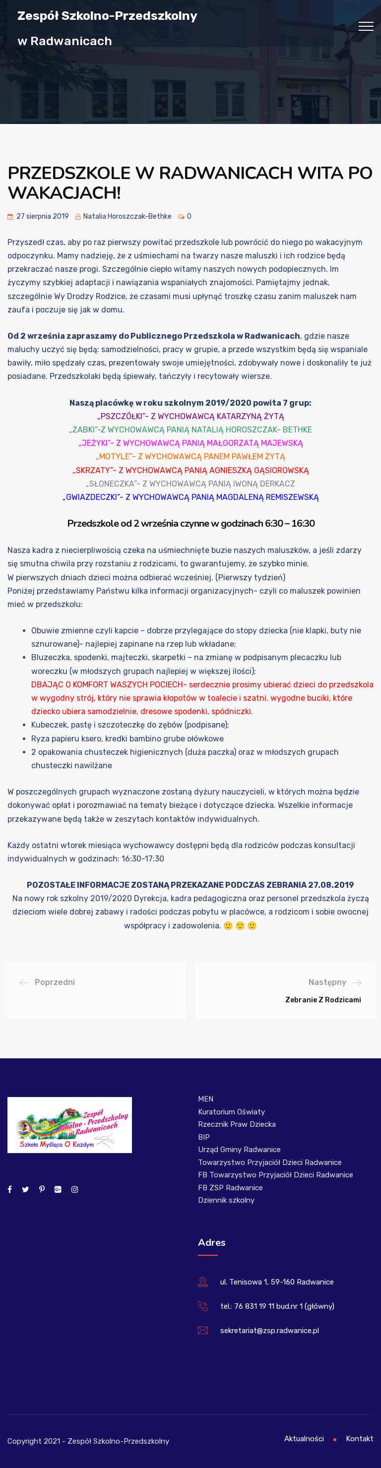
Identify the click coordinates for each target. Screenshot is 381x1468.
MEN (205, 1099)
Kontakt (360, 1438)
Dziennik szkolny (226, 1200)
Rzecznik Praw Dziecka (237, 1124)
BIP (204, 1137)
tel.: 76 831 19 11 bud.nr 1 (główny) (277, 1306)
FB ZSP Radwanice (230, 1187)
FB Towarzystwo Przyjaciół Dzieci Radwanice (275, 1174)
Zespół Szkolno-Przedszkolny (107, 15)
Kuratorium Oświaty (231, 1111)
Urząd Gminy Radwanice (239, 1149)
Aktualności (304, 1438)
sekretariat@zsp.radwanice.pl (269, 1330)
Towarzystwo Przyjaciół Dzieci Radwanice (270, 1162)
